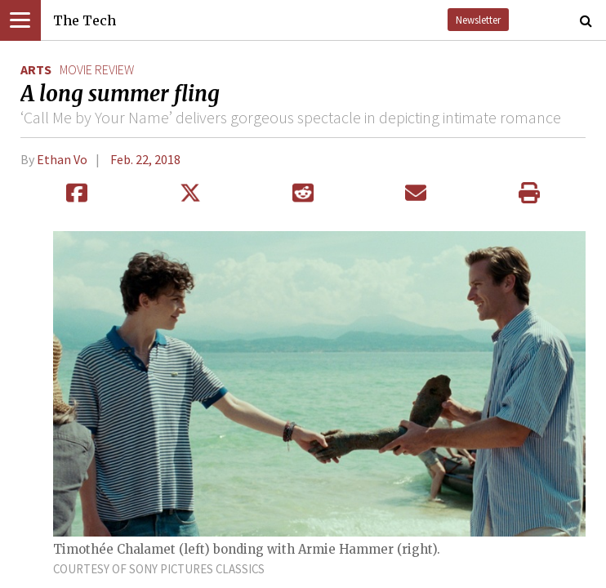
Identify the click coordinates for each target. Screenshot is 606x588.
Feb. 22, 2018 (145, 159)
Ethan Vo (62, 159)
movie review (97, 69)
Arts (35, 69)
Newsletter (478, 19)
